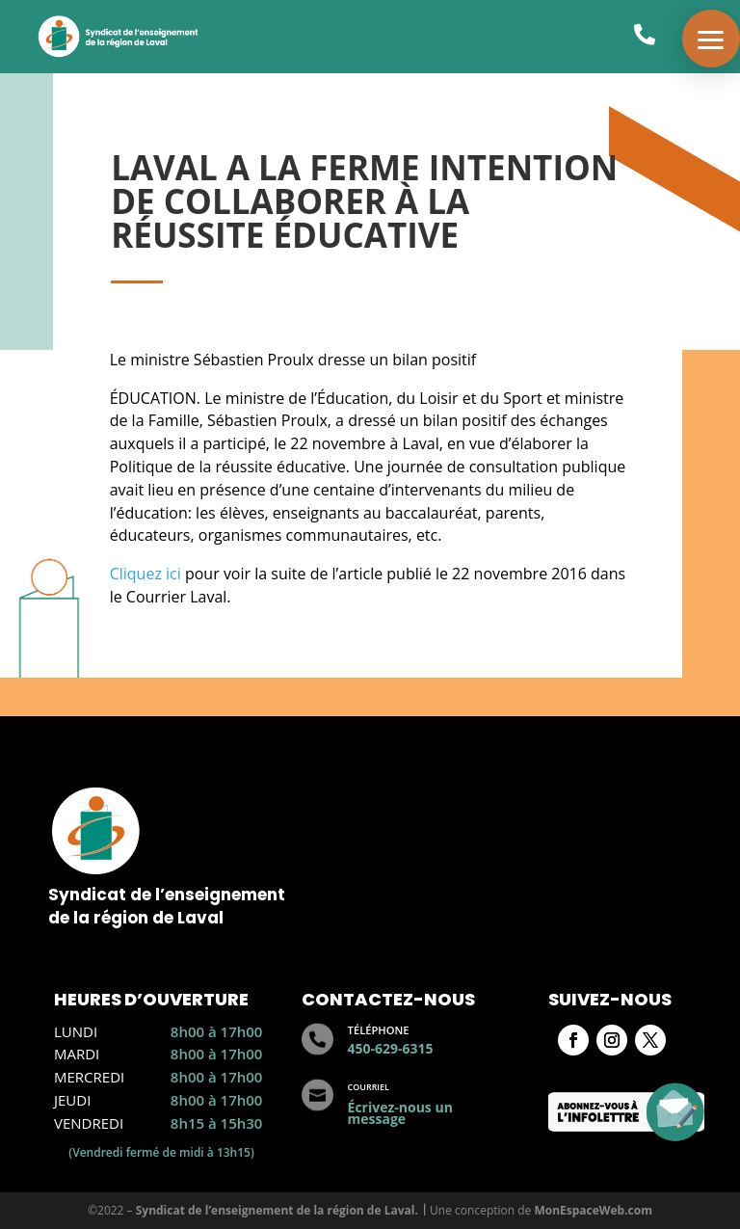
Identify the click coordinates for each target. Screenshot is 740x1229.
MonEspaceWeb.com (593, 1210)
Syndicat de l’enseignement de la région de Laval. (277, 1210)
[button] (711, 38)
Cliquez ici (147, 573)
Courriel (368, 1087)
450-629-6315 (391, 1048)
